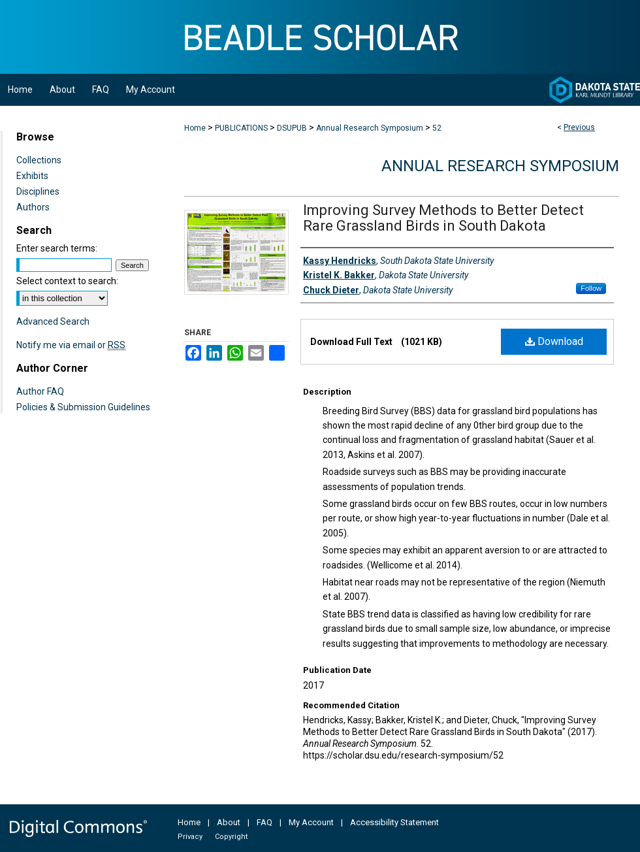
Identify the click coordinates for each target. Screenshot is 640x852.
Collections (38, 160)
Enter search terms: (56, 248)
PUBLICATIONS (241, 128)
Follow (591, 288)
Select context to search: (67, 281)
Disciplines (37, 191)
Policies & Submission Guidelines (83, 407)
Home (195, 128)
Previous (579, 127)
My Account (311, 822)
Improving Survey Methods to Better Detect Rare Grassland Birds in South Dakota (443, 218)
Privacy (190, 836)
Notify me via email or (70, 345)
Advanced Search (52, 321)
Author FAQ (40, 391)
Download (554, 341)
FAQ (264, 822)
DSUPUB (292, 128)
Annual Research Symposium (369, 128)
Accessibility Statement (394, 822)
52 (436, 128)
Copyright (231, 836)
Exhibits (32, 176)
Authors (33, 207)
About (228, 822)
